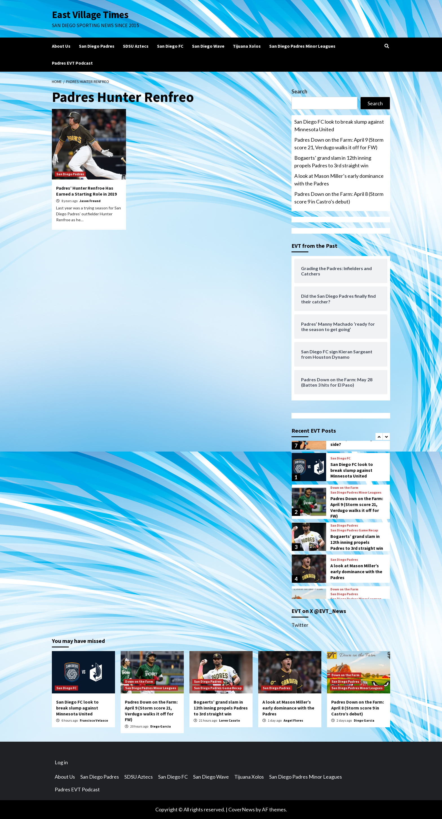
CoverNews (241, 809)
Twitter (299, 625)
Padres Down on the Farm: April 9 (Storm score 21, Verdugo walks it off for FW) (338, 143)
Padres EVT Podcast (72, 63)
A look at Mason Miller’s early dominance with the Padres (339, 180)
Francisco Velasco (94, 720)
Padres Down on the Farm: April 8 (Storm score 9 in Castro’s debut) (338, 198)
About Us (61, 46)
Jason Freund (90, 201)
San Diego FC (170, 46)
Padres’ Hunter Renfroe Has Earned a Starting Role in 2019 (86, 191)
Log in (61, 762)
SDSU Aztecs (136, 46)
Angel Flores (293, 720)
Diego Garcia (160, 726)
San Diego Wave (208, 46)
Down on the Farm (344, 487)
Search (299, 91)
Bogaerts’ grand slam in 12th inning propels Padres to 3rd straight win (332, 161)
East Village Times (90, 14)
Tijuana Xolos (247, 46)
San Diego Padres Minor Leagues (302, 46)
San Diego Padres (96, 46)
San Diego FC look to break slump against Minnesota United (339, 125)
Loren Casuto (229, 720)
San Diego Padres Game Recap (354, 530)
